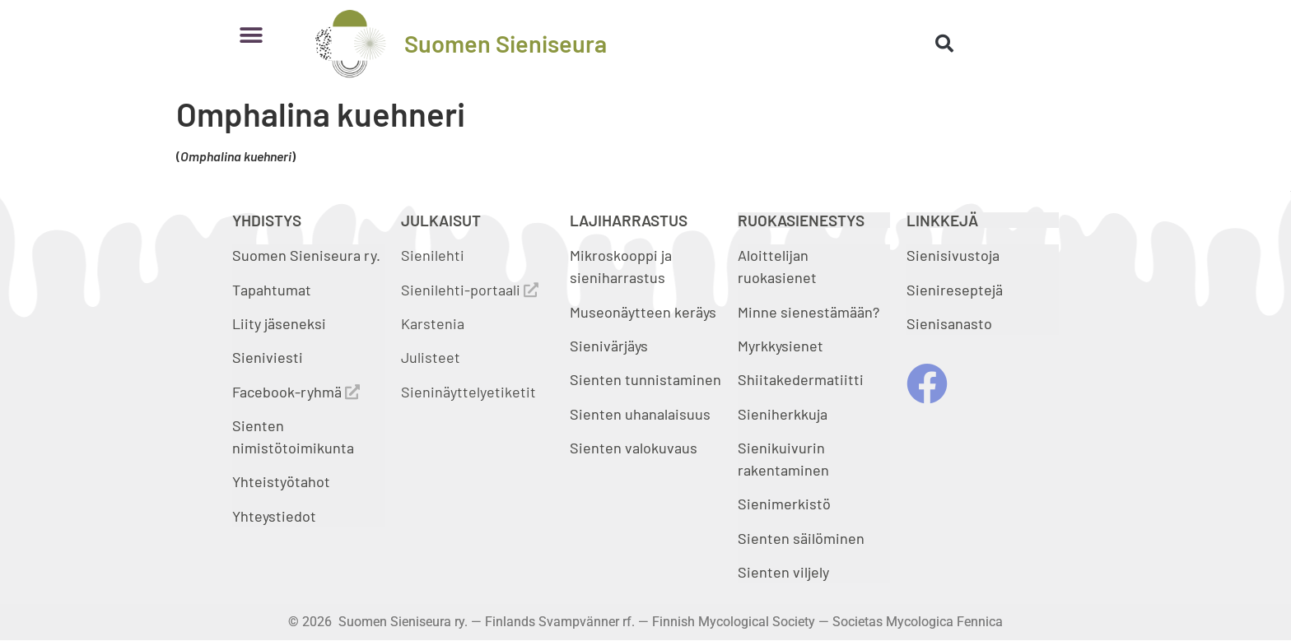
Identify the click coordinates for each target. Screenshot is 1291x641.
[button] (250, 34)
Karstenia (432, 323)
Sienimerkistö (784, 504)
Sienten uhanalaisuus (640, 414)
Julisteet (430, 357)
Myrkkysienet (780, 346)
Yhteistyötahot (281, 481)
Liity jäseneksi (279, 323)
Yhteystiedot (274, 516)
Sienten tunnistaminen (645, 379)
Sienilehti (432, 255)
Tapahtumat (271, 290)
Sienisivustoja (953, 255)
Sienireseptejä (954, 290)
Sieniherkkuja (782, 414)
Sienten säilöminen (801, 538)
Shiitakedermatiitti (801, 379)
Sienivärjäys (609, 346)
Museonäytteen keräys (643, 312)
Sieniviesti (269, 357)
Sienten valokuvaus (633, 448)
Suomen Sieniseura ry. (306, 255)
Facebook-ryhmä (296, 392)
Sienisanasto (949, 323)
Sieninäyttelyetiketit (468, 392)
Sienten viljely (783, 572)
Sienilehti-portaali (469, 290)
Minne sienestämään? (808, 312)
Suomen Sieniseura (505, 43)
